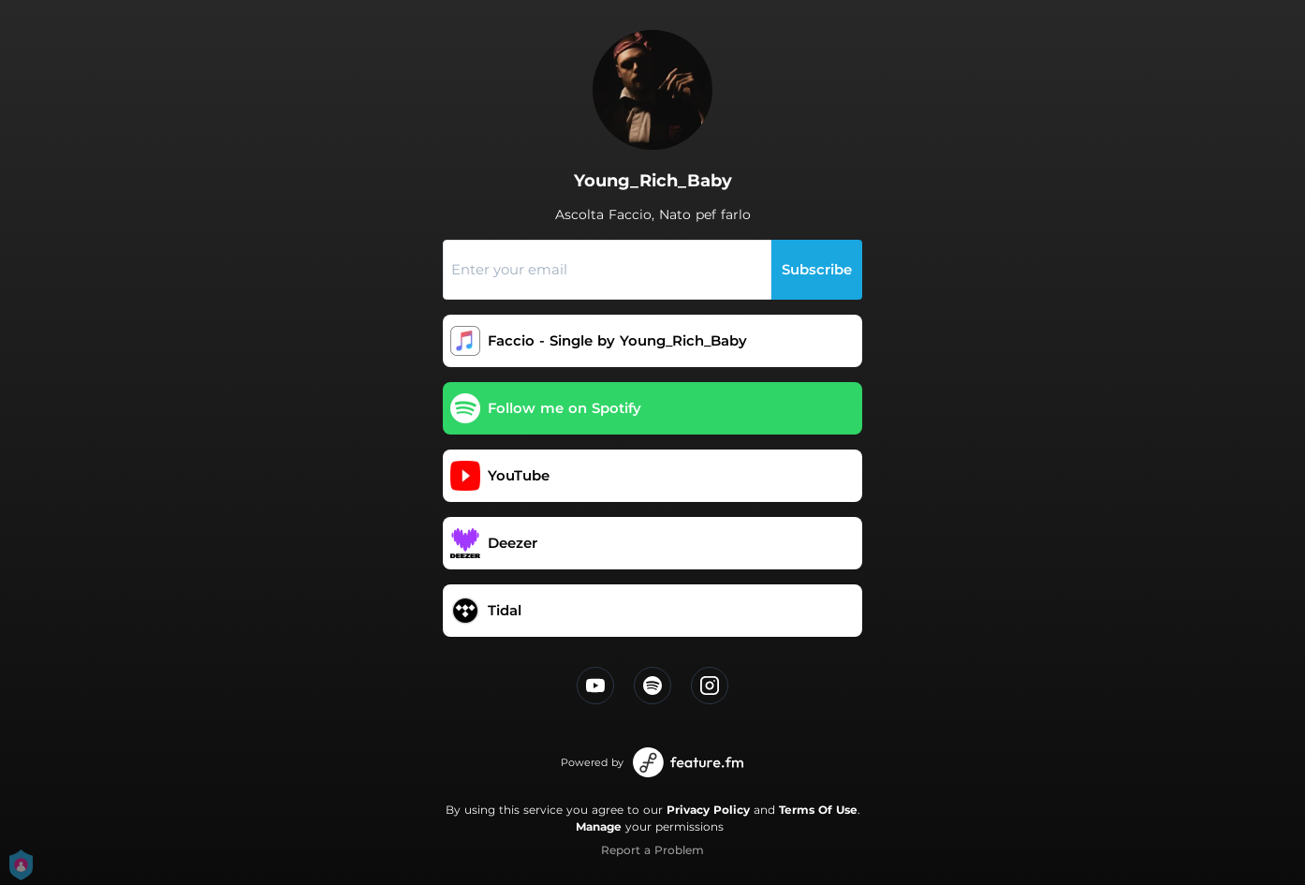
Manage (599, 826)
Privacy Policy (708, 810)
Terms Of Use (818, 810)
